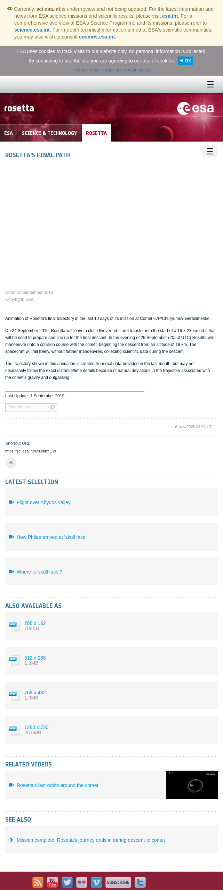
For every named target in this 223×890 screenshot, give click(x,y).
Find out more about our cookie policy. (111, 70)
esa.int (170, 16)
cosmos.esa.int (97, 37)
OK (188, 61)
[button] (10, 462)
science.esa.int (32, 30)
